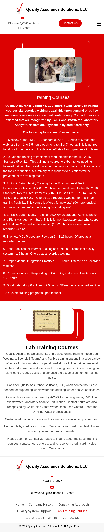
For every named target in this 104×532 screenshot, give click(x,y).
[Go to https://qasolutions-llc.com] (52, 9)
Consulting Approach (73, 504)
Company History (41, 504)
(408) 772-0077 (52, 480)
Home (19, 504)
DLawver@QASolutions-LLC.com (52, 493)
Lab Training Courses (71, 511)
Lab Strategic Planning (41, 518)
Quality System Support (34, 511)
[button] (70, 23)
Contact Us (71, 518)
